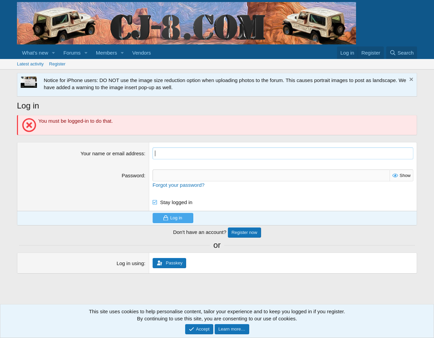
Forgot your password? (178, 185)
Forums (72, 53)
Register (57, 63)
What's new (35, 53)
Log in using (130, 263)
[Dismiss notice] (410, 80)
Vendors (141, 53)
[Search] (401, 52)
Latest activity (30, 63)
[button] (53, 52)
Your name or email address (112, 153)
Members (106, 53)
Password (133, 175)
